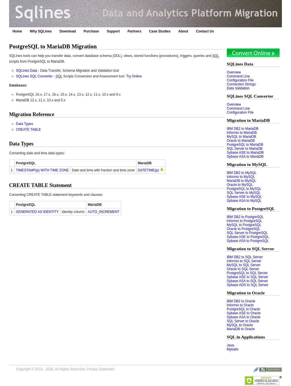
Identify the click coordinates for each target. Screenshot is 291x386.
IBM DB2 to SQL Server (245, 257)
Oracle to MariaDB (241, 141)
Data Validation (238, 88)
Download (67, 31)
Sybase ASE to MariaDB (245, 153)
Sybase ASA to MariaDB (245, 157)
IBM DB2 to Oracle (241, 301)
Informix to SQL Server (244, 261)
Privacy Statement (100, 369)
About (183, 31)
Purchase (91, 31)
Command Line (238, 76)
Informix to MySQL (241, 177)
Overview (234, 72)
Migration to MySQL (247, 164)
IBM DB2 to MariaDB (242, 129)
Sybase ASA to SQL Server (247, 281)
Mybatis (232, 349)
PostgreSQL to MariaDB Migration (53, 46)
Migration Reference (31, 114)
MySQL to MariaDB (241, 137)
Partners (135, 31)
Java (230, 345)
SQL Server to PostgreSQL (247, 233)
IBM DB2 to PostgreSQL (245, 217)
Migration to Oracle (246, 292)
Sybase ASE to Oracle (244, 313)
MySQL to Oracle (240, 325)
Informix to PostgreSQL (244, 221)
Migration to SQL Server (250, 248)
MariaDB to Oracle (241, 329)
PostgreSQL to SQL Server (247, 273)
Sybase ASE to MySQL (244, 197)
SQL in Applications (246, 336)
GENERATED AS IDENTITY (37, 212)
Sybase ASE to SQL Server (247, 277)
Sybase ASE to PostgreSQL (248, 237)
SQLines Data (240, 63)
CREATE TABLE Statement (40, 185)
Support (113, 31)
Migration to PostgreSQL (251, 208)
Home (17, 31)
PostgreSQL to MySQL (244, 189)
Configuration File (240, 80)
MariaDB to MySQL (241, 181)
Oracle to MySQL (240, 185)
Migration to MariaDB (248, 120)
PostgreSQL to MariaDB (245, 145)
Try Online (134, 76)
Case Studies (160, 31)
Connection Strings (241, 84)
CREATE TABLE (28, 130)
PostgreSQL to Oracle (243, 309)
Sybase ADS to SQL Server (247, 285)
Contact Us (205, 31)
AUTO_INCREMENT (103, 212)
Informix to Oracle (240, 305)
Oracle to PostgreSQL (243, 229)
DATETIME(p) (148, 170)
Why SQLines (41, 31)
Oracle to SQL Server (243, 269)
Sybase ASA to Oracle (243, 317)
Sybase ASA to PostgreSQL (248, 241)
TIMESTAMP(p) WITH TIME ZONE (42, 170)
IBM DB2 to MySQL (242, 173)
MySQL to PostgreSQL (244, 225)
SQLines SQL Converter (250, 96)
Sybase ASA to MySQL (244, 201)
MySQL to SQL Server (243, 265)
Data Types (24, 124)
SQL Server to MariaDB (245, 149)
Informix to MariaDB (242, 133)
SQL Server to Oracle (243, 321)
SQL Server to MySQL (244, 193)
